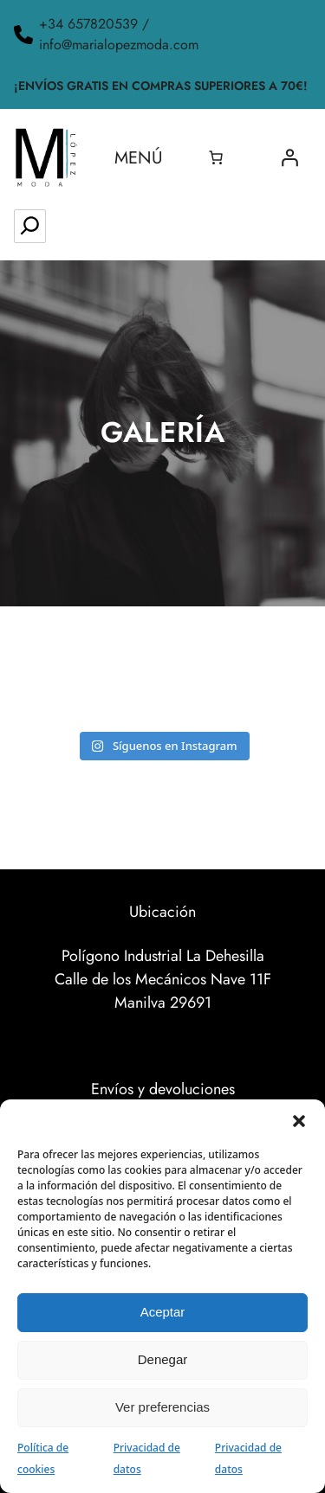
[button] (299, 1121)
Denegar (163, 1359)
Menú (138, 157)
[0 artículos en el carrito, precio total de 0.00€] (216, 157)
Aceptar (162, 1311)
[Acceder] (289, 157)
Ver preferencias (162, 1407)
